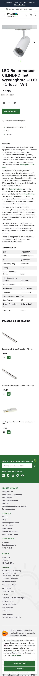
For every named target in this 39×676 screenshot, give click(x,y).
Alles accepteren (19, 663)
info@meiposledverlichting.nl (13, 598)
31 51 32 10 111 (8, 591)
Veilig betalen (7, 492)
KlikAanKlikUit (8, 563)
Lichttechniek (7, 528)
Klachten (5, 503)
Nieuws (5, 517)
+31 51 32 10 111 (9, 585)
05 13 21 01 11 (19, 5)
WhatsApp (27, 2)
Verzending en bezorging (12, 494)
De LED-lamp (7, 525)
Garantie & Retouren (10, 500)
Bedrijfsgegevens (9, 545)
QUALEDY (6, 557)
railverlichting (28, 194)
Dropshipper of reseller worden (14, 506)
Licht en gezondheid (10, 531)
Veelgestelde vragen (10, 534)
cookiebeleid (16, 655)
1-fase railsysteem (14, 189)
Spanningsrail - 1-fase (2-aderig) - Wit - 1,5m (18, 385)
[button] (34, 15)
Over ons (5, 542)
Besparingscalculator (10, 523)
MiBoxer (5, 560)
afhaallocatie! (20, 635)
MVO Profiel (7, 548)
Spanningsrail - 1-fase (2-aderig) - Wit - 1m (17, 349)
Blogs (4, 520)
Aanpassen (19, 669)
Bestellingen (7, 497)
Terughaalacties (8, 509)
